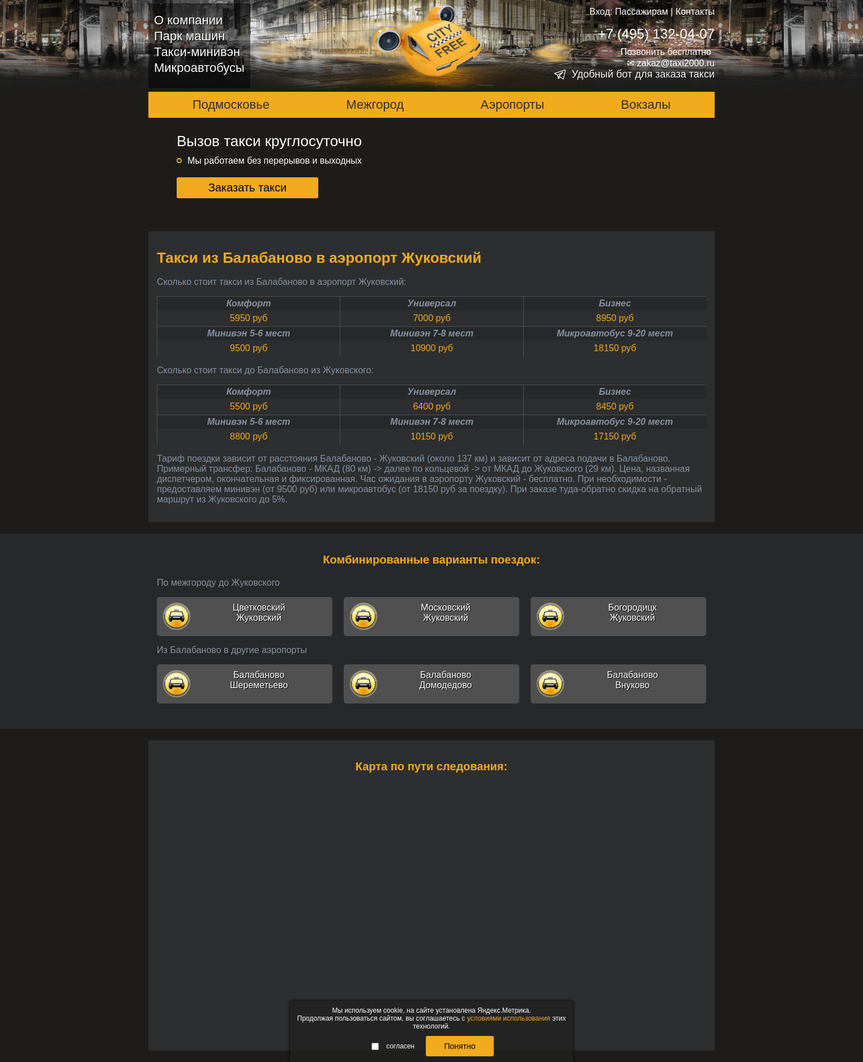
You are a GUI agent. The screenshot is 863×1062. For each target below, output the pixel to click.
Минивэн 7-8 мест (431, 333)
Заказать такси (247, 187)
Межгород (375, 104)
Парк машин (189, 36)
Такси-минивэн (197, 52)
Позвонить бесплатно (666, 52)
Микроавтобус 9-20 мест (615, 333)
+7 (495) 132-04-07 (656, 33)
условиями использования (508, 1018)
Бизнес (615, 303)
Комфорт (249, 303)
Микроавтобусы (199, 68)
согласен (393, 1046)
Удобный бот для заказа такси (643, 74)
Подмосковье (231, 104)
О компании (188, 20)
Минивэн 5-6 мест (248, 333)
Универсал (432, 303)
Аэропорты (513, 104)
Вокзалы (646, 104)
